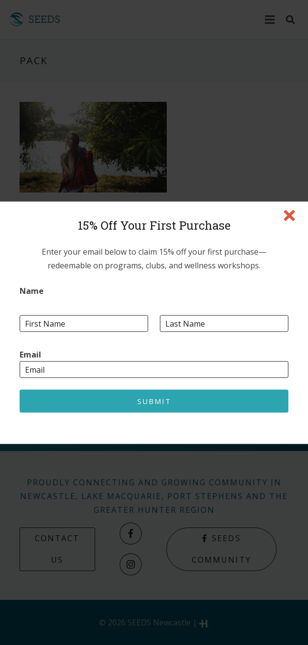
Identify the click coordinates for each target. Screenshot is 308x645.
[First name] (84, 323)
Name (32, 291)
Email (30, 354)
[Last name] (224, 323)
